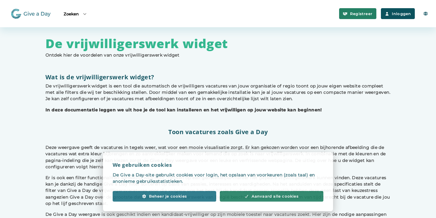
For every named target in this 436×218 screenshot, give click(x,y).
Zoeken (75, 13)
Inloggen (398, 14)
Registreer (357, 14)
